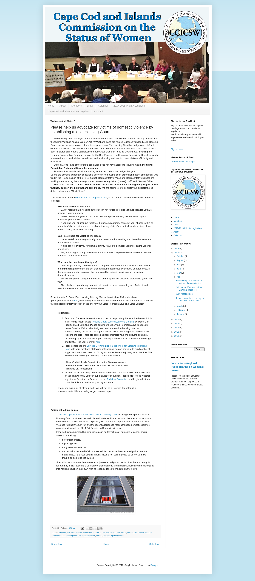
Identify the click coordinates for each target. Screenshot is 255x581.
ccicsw (123, 533)
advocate (62, 533)
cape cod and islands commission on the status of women (95, 533)
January (181, 314)
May (179, 273)
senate (99, 536)
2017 (177, 252)
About (63, 105)
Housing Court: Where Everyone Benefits (113, 321)
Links (90, 105)
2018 (177, 248)
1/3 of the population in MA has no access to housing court (86, 414)
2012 (177, 336)
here (75, 300)
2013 (177, 332)
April (179, 277)
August (180, 260)
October (181, 256)
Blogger (154, 565)
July (179, 264)
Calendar (103, 105)
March (180, 306)
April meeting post (184, 294)
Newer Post (56, 544)
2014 (177, 327)
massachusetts (89, 536)
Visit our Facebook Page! (183, 161)
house (141, 533)
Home (51, 105)
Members (76, 105)
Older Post (154, 544)
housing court (72, 536)
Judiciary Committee (117, 379)
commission (132, 533)
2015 (177, 323)
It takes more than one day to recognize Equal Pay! (190, 299)
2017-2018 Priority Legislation (130, 105)
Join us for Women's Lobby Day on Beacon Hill (189, 288)
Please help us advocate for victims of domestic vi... (189, 281)
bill (68, 533)
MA (80, 536)
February (181, 310)
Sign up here (177, 149)
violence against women (113, 536)
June (179, 269)
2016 (177, 319)
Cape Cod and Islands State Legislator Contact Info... (77, 111)
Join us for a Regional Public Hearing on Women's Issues (187, 367)
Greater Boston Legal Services (91, 197)
